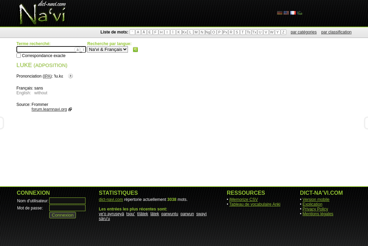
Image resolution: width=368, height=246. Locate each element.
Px (225, 32)
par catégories (304, 32)
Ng (208, 32)
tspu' (130, 213)
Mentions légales (318, 213)
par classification (336, 32)
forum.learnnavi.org (49, 109)
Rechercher (135, 49)
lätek (154, 213)
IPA (47, 76)
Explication (313, 204)
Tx (254, 32)
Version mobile (316, 199)
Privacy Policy (315, 209)
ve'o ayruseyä (111, 213)
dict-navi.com (111, 199)
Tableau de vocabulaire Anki (254, 204)
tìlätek (142, 213)
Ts (248, 32)
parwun (187, 213)
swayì (201, 213)
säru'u (104, 218)
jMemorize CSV (243, 199)
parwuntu (169, 213)
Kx (184, 32)
